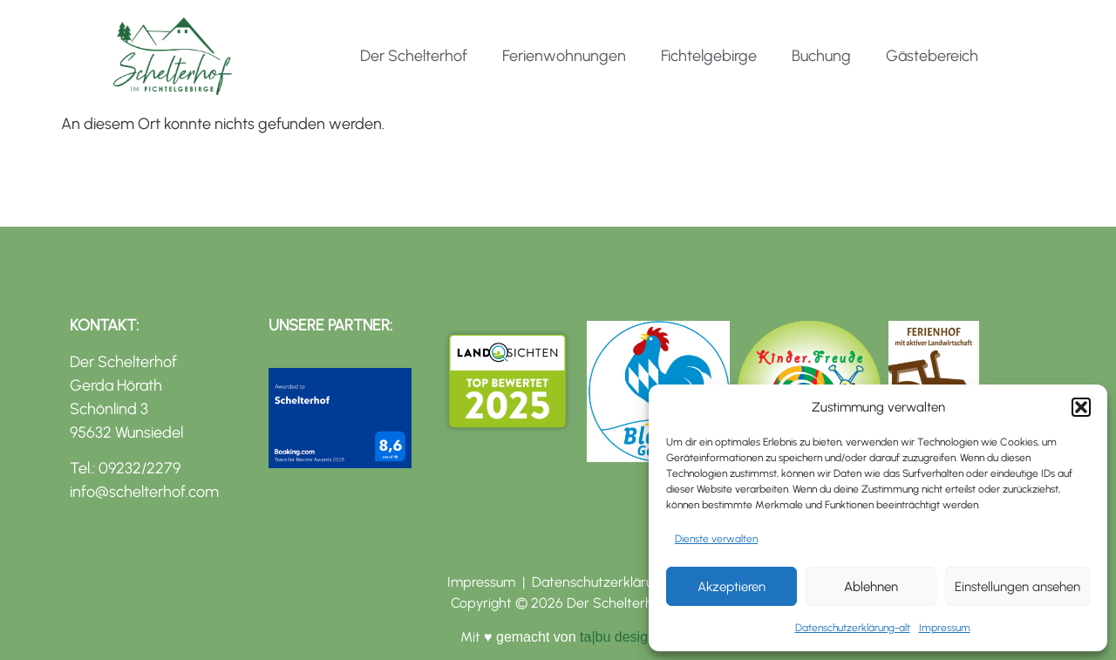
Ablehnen (871, 587)
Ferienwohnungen (564, 55)
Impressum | (489, 582)
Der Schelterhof (413, 55)
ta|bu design (616, 636)
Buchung (821, 55)
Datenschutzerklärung (600, 582)
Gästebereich (932, 55)
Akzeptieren (732, 587)
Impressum (944, 628)
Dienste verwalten (716, 539)
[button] (1081, 407)
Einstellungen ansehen (1017, 587)
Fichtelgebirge (709, 55)
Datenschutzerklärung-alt (852, 628)
